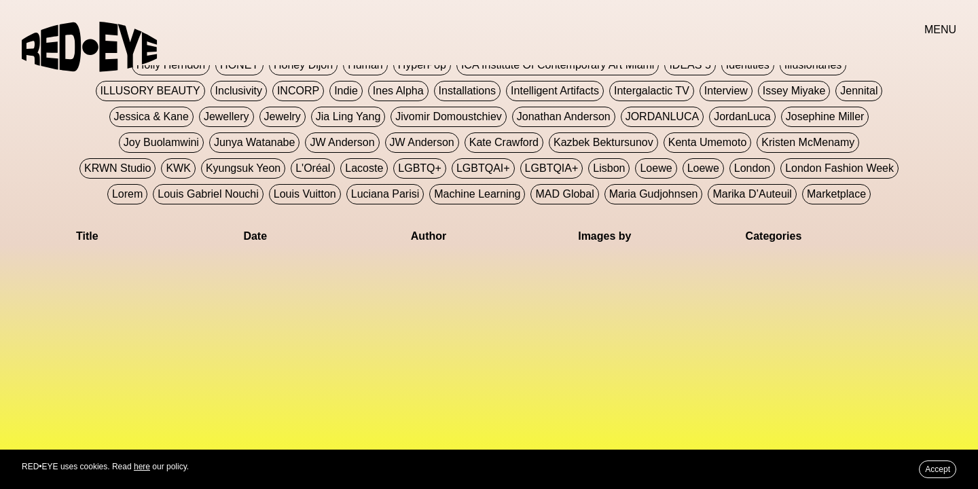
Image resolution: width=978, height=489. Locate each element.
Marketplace (836, 194)
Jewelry (282, 116)
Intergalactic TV (651, 90)
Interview (726, 90)
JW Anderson (342, 142)
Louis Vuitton (305, 194)
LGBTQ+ (419, 168)
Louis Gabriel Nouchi (208, 194)
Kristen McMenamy (807, 142)
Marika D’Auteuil (751, 194)
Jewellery (226, 116)
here (142, 466)
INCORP (298, 90)
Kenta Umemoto (707, 142)
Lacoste (364, 168)
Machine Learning (477, 194)
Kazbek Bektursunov (603, 142)
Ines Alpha (398, 90)
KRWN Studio (117, 168)
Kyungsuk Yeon (243, 168)
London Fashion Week (839, 168)
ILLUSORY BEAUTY (150, 90)
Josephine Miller (825, 116)
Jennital (858, 90)
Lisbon (609, 168)
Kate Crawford (504, 142)
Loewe (656, 168)
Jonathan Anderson (564, 116)
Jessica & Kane (151, 116)
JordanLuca (742, 116)
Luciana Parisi (385, 194)
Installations (467, 90)
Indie (346, 90)
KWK (178, 168)
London (752, 168)
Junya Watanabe (254, 142)
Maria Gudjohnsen (653, 194)
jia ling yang (348, 116)
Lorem (127, 194)
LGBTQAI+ (483, 168)
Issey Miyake (794, 90)
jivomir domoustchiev (448, 116)
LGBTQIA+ (552, 168)
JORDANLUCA (662, 116)
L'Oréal (312, 168)
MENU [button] (940, 29)
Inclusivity (238, 90)
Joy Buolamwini (161, 142)
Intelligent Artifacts (555, 90)
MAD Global (564, 194)
